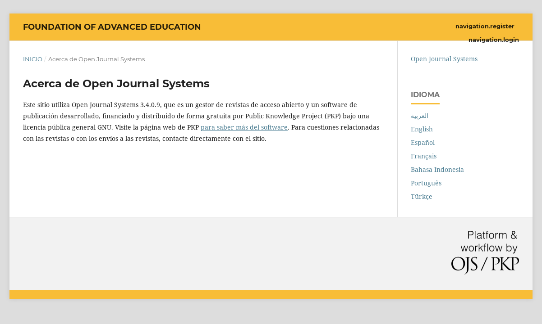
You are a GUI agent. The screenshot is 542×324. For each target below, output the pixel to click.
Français (423, 156)
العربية (419, 115)
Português (426, 183)
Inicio (32, 59)
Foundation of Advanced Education (112, 27)
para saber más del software (244, 127)
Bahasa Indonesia (437, 169)
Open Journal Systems (444, 58)
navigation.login (494, 39)
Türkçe (421, 196)
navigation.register (484, 26)
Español (423, 142)
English (422, 129)
